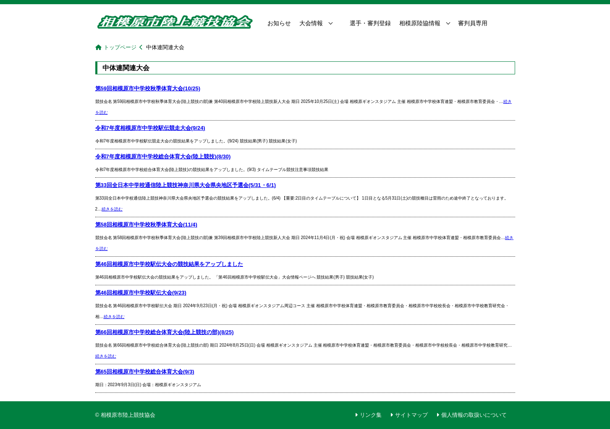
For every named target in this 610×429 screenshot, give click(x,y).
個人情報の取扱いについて (474, 415)
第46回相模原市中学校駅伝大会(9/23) (140, 293)
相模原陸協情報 (419, 23)
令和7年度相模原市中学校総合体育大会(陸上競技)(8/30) (163, 156)
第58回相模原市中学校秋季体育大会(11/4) (146, 224)
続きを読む (112, 209)
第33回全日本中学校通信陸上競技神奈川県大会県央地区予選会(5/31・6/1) (185, 185)
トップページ (120, 47)
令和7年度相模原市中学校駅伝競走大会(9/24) (150, 128)
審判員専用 (472, 23)
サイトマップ (411, 415)
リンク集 (371, 415)
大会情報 (311, 23)
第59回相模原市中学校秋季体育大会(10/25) (148, 88)
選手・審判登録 (370, 23)
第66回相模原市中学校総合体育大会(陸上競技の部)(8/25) (164, 332)
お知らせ (279, 23)
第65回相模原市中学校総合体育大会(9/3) (144, 371)
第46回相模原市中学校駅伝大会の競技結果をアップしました (169, 264)
